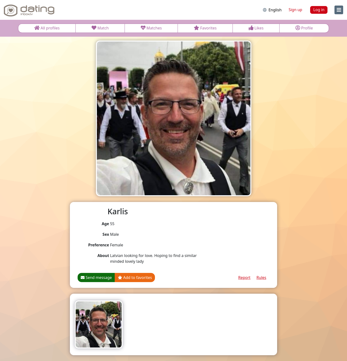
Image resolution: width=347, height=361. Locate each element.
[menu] (338, 10)
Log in (318, 9)
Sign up (295, 9)
